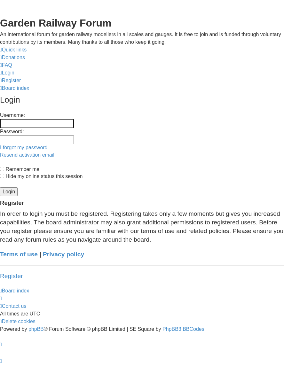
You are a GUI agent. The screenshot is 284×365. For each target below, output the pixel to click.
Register (11, 276)
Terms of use (19, 254)
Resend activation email (27, 155)
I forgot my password (24, 147)
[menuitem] (12, 57)
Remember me (19, 169)
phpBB (36, 329)
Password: (12, 131)
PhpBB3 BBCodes (183, 329)
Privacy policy (63, 254)
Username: (12, 115)
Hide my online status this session (41, 176)
